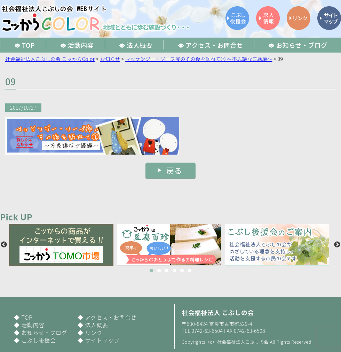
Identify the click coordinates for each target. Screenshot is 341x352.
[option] (63, 245)
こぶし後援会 (38, 340)
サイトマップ (102, 340)
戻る (174, 170)
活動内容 (32, 325)
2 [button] (159, 270)
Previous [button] (3, 244)
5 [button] (182, 270)
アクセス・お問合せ (110, 317)
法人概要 (96, 325)
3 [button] (166, 270)
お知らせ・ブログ (44, 332)
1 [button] (151, 270)
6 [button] (189, 270)
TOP (26, 317)
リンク (93, 332)
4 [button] (174, 270)
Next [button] (337, 244)
